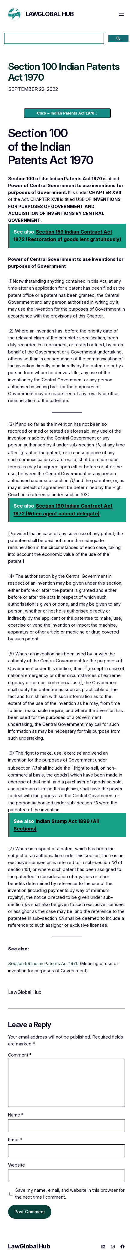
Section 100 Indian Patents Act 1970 (63, 72)
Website (16, 1164)
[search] (53, 38)
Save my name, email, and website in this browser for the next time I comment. (70, 1194)
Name (15, 1114)
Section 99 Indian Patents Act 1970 (43, 963)
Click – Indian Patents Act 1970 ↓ (67, 113)
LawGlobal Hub (50, 14)
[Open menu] (121, 14)
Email (15, 1139)
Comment (20, 1054)
